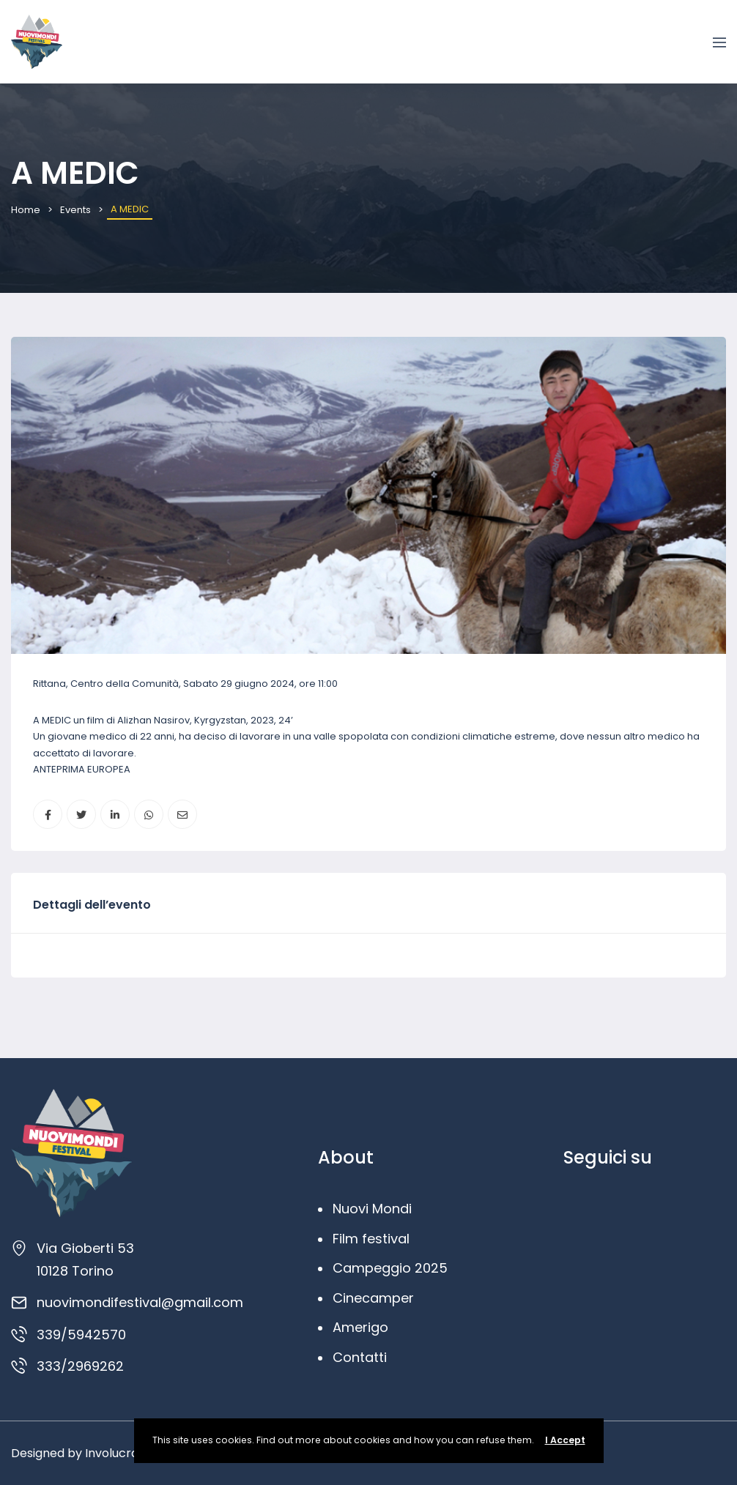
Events (75, 210)
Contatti (360, 1357)
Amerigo (360, 1327)
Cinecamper (373, 1298)
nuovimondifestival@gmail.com (140, 1302)
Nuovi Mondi (372, 1208)
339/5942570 (81, 1334)
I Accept (565, 1440)
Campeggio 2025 (390, 1268)
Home (25, 210)
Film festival (371, 1238)
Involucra (111, 1453)
